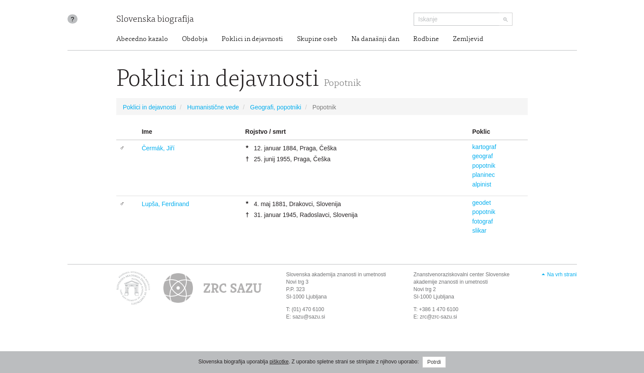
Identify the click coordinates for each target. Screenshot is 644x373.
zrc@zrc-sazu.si (438, 317)
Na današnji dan (375, 39)
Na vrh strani (562, 274)
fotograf (482, 221)
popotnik (483, 165)
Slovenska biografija (155, 19)
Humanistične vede (213, 107)
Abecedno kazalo (142, 39)
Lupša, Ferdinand (165, 203)
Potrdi (434, 362)
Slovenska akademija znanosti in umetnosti (336, 274)
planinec (483, 174)
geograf (482, 156)
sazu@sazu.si (309, 317)
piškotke (279, 362)
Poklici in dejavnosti (252, 39)
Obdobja (195, 39)
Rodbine (426, 39)
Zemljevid (468, 39)
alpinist (481, 184)
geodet (481, 202)
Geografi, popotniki (275, 107)
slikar (479, 230)
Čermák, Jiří (158, 148)
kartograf (484, 146)
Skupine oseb (317, 39)
